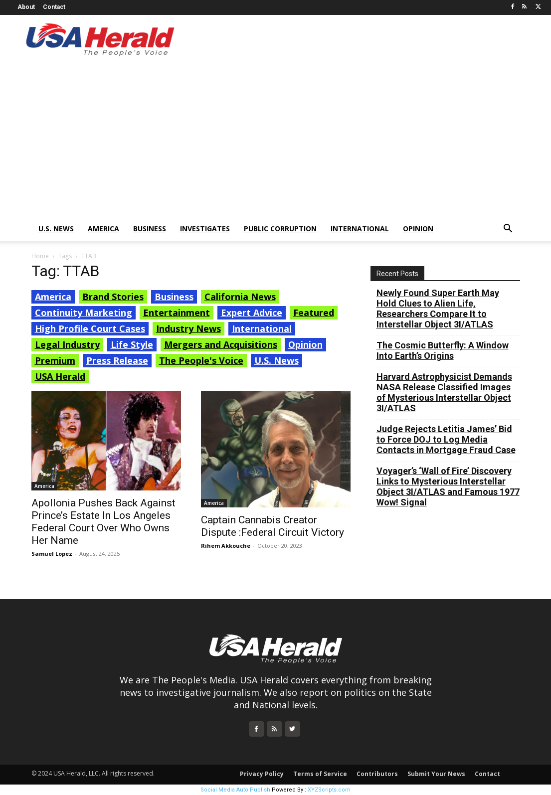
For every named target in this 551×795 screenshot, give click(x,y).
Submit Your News (436, 774)
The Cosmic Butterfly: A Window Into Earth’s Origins (442, 350)
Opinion (418, 228)
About (26, 6)
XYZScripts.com (329, 790)
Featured (313, 312)
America (103, 228)
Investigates (205, 228)
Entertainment (176, 312)
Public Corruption (280, 228)
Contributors (377, 774)
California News (240, 297)
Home (40, 256)
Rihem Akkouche (225, 545)
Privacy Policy (262, 774)
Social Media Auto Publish (235, 790)
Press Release (117, 360)
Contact (54, 6)
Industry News (188, 328)
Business (149, 228)
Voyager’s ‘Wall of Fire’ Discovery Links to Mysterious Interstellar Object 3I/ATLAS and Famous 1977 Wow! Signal (448, 486)
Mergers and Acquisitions (220, 344)
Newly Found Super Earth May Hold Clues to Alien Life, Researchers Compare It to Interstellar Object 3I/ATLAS (437, 308)
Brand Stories (113, 297)
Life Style (132, 344)
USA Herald (60, 376)
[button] (508, 229)
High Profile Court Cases (90, 328)
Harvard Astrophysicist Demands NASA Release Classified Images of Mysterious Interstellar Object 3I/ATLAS (444, 392)
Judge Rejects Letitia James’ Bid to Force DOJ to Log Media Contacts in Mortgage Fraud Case (446, 439)
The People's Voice (201, 360)
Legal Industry (67, 344)
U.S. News (56, 228)
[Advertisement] (275, 142)
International (360, 228)
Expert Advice (251, 312)
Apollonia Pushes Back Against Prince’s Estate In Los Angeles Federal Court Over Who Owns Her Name (103, 521)
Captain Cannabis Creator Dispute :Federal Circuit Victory (272, 526)
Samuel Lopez (51, 553)
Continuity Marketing (83, 312)
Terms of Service (320, 774)
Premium (55, 360)
